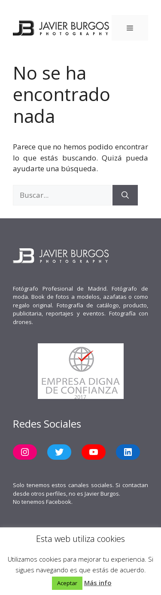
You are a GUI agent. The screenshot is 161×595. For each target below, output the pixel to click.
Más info (98, 582)
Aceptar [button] (67, 583)
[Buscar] (125, 195)
